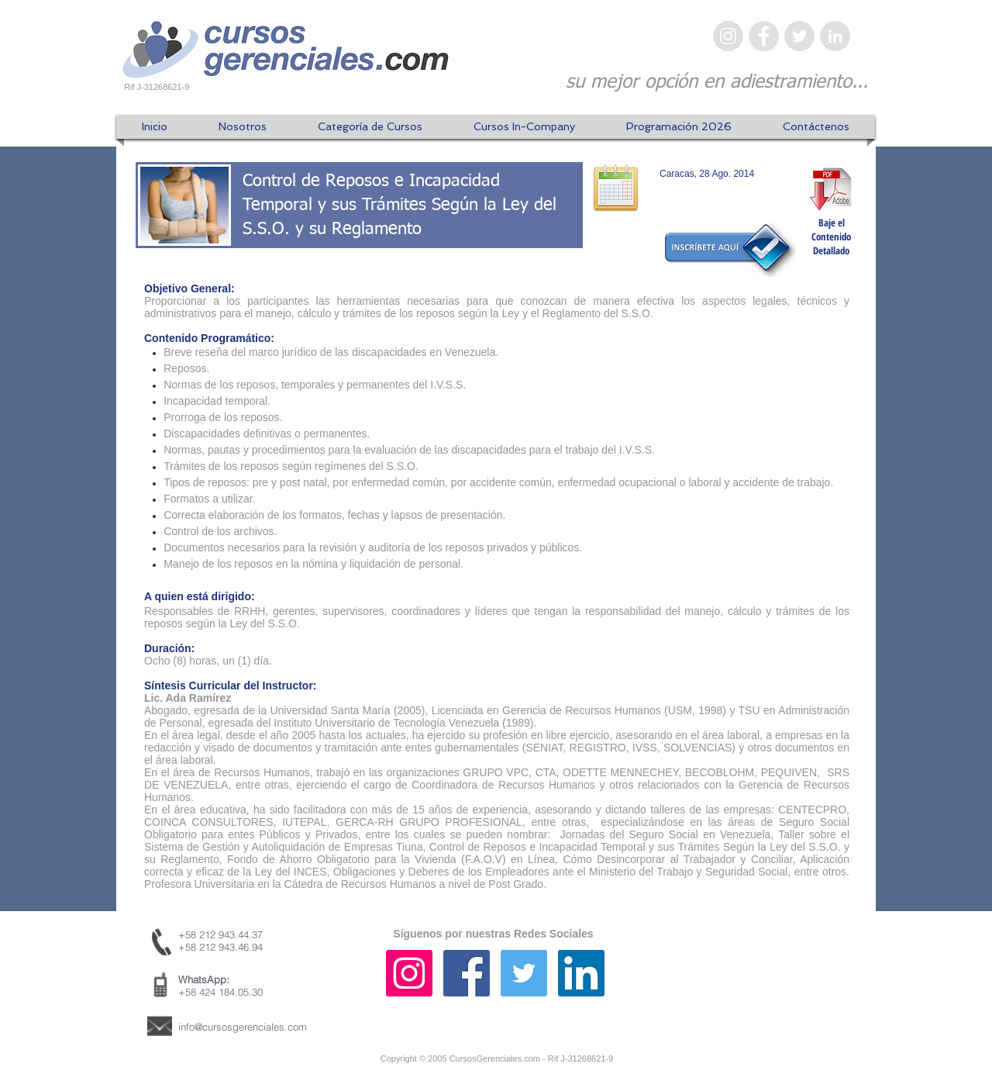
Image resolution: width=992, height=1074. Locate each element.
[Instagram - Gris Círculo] (728, 36)
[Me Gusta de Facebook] (771, 988)
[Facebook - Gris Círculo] (764, 36)
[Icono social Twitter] (524, 973)
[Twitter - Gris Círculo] (799, 36)
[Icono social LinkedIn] (581, 973)
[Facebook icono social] (466, 973)
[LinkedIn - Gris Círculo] (835, 36)
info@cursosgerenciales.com (242, 1026)
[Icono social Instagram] (409, 973)
